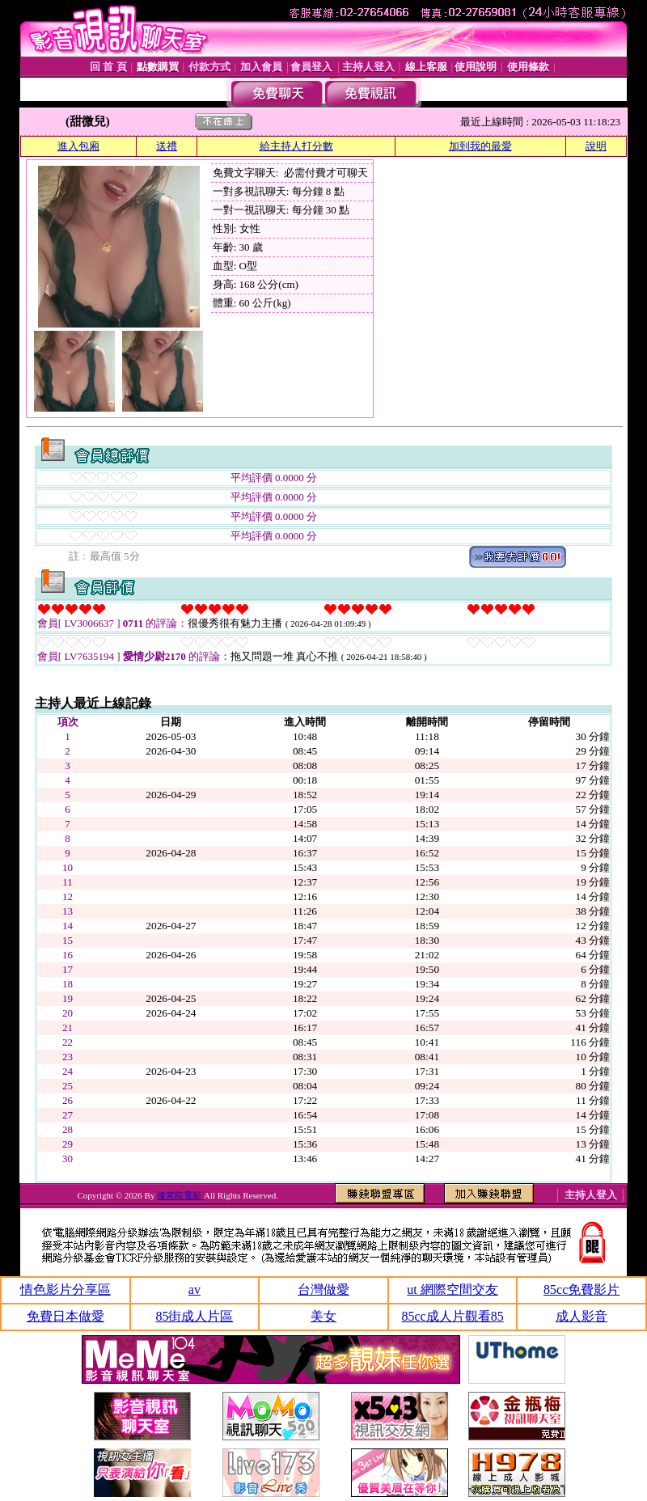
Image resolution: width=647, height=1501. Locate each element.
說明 (596, 146)
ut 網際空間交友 (452, 1289)
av (194, 1289)
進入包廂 (78, 146)
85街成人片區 (194, 1316)
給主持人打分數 (296, 146)
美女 (323, 1316)
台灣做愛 (323, 1289)
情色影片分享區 (65, 1289)
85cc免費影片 (581, 1289)
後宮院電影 (180, 1195)
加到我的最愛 (480, 146)
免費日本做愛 (65, 1316)
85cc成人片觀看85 (452, 1316)
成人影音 (581, 1316)
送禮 (166, 146)
